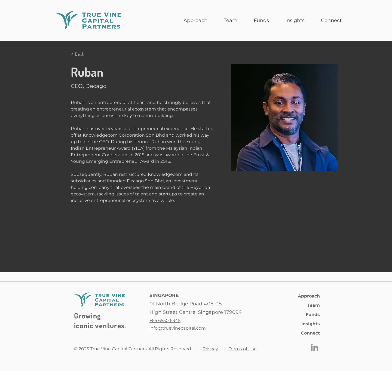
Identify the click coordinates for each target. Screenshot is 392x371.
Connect (310, 333)
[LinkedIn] (314, 347)
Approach (309, 296)
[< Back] (81, 54)
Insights (310, 323)
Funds (313, 314)
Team (313, 305)
